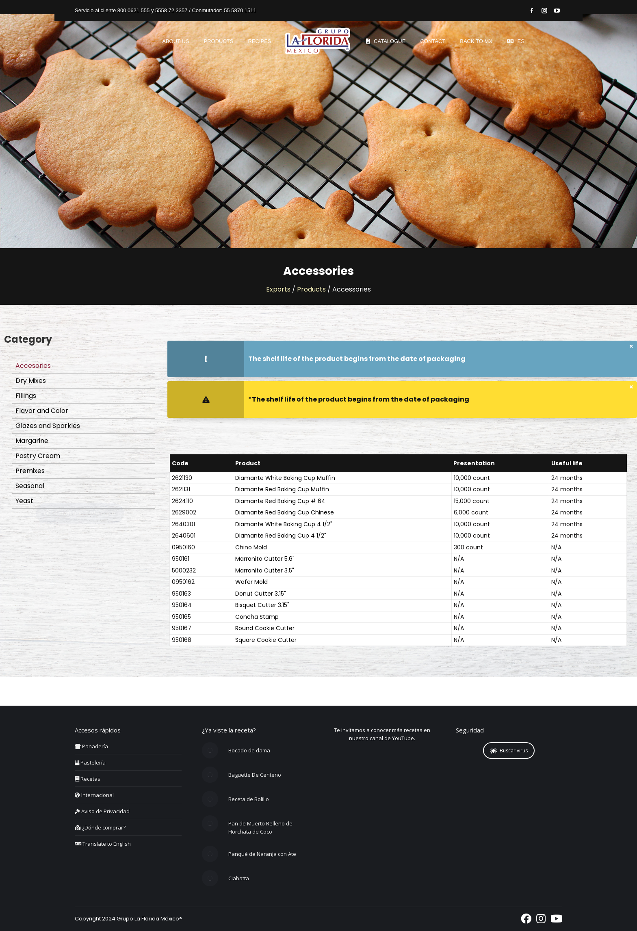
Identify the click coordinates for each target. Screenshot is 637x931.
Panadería (91, 746)
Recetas (87, 778)
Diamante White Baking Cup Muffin (285, 478)
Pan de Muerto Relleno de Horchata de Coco (260, 827)
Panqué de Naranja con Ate (262, 854)
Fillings (25, 395)
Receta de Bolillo (248, 799)
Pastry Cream (37, 455)
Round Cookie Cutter (265, 628)
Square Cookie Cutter (266, 640)
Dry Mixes (30, 380)
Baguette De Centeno (254, 774)
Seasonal (29, 485)
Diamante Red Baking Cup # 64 (280, 501)
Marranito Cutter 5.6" (265, 559)
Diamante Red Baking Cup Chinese (284, 512)
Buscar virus (509, 750)
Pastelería (90, 762)
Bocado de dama (249, 750)
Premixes (30, 470)
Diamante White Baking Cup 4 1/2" (283, 524)
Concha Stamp (257, 617)
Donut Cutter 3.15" (260, 594)
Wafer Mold (251, 582)
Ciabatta (238, 878)
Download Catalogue (79, 521)
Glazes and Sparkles (47, 425)
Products (311, 289)
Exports (278, 289)
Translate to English (103, 843)
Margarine (31, 440)
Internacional (94, 795)
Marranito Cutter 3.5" (264, 570)
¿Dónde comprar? (100, 827)
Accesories (33, 365)
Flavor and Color (41, 410)
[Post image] (210, 750)
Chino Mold (251, 547)
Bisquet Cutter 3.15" (262, 605)
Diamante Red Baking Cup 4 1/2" (280, 535)
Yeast (24, 500)
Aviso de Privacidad (102, 811)
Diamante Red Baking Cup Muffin (282, 489)
